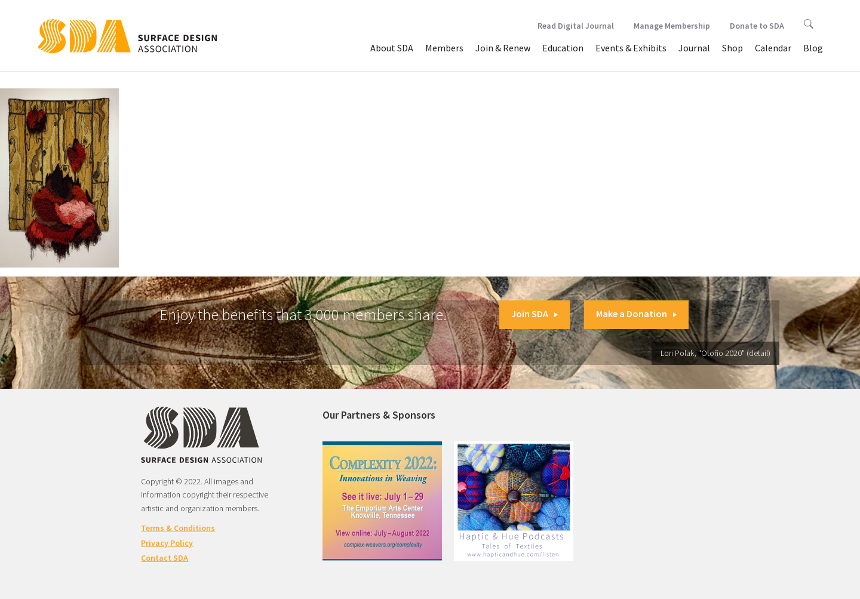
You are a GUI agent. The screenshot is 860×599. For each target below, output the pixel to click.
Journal (694, 48)
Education (562, 48)
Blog (813, 48)
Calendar (773, 48)
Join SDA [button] (534, 314)
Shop (732, 48)
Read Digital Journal (576, 25)
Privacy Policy (167, 542)
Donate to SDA (757, 25)
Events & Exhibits (630, 48)
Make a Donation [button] (636, 314)
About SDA (391, 48)
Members (444, 48)
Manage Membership (672, 25)
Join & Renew (502, 48)
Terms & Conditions (178, 528)
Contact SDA (164, 557)
